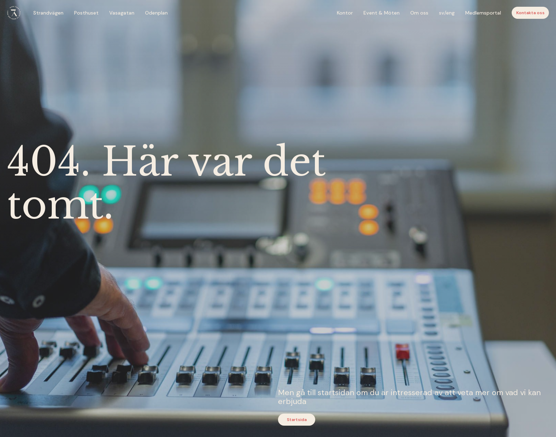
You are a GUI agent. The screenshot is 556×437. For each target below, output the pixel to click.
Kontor (345, 13)
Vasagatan (121, 13)
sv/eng (447, 13)
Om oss (419, 13)
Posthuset (86, 13)
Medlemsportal (483, 13)
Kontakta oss (530, 13)
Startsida (297, 419)
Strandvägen (48, 13)
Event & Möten (381, 13)
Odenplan (156, 13)
